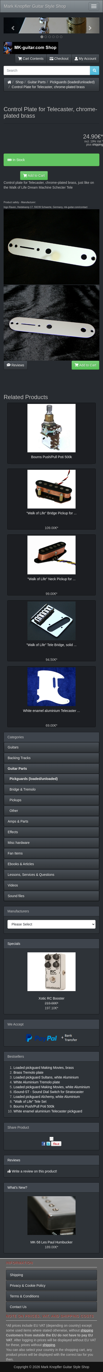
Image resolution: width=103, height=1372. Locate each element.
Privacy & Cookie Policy (27, 1285)
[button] (11, 25)
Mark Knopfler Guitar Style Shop (35, 6)
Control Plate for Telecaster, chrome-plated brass (48, 87)
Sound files (16, 896)
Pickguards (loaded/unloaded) (72, 82)
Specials (13, 944)
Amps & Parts (18, 821)
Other (13, 811)
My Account (85, 59)
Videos (13, 885)
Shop (20, 82)
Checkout (59, 59)
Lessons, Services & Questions (31, 875)
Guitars (13, 747)
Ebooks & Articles (21, 864)
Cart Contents (31, 59)
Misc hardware (19, 843)
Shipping (16, 1275)
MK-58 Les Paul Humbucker (51, 1242)
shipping (97, 144)
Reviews (15, 365)
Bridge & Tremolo (22, 789)
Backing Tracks (19, 758)
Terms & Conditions (24, 1296)
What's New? (17, 1187)
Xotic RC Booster (51, 998)
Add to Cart (34, 175)
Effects (13, 832)
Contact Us (18, 1307)
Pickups (14, 800)
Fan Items (15, 853)
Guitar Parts (37, 82)
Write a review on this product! (34, 1171)
